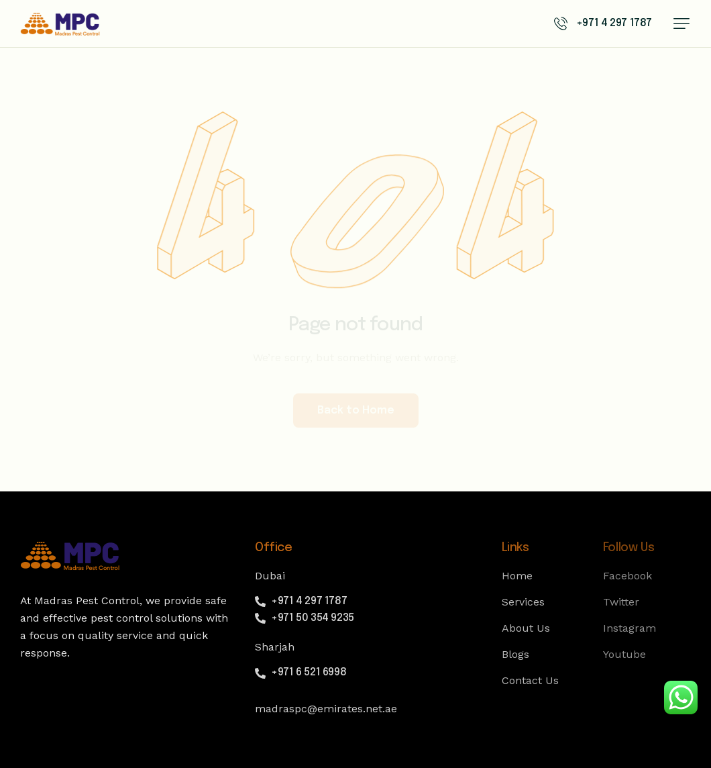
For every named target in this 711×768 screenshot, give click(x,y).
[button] (681, 23)
